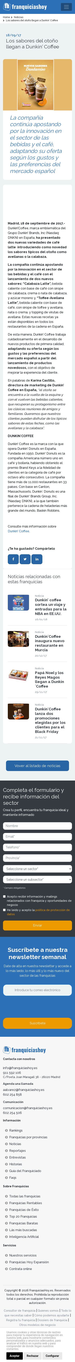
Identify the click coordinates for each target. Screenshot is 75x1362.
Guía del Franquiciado (23, 1171)
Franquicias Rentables (23, 1203)
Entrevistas (15, 1157)
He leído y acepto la (38, 912)
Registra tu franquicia (20, 1320)
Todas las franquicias (22, 1196)
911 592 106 (12, 1073)
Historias (13, 1164)
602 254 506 (12, 1113)
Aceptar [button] (15, 1355)
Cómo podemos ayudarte (51, 1315)
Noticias (13, 1144)
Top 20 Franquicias (21, 1216)
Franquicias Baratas (21, 1223)
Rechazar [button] (33, 1355)
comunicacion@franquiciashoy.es (27, 1108)
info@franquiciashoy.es (20, 1068)
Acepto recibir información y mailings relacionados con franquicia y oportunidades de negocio (39, 900)
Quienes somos (48, 1310)
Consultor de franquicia (19, 1310)
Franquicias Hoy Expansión (27, 1262)
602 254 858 (12, 1094)
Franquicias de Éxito (22, 1210)
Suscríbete (37, 1023)
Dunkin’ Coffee (18, 531)
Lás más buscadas (21, 1230)
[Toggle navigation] (66, 7)
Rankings (14, 1130)
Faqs (10, 1178)
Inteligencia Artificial (22, 1237)
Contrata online (18, 1269)
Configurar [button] (52, 1355)
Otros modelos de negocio (37, 1325)
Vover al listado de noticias (37, 766)
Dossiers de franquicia (52, 1320)
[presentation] (33, 1007)
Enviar (37, 925)
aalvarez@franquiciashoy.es (23, 1090)
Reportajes (15, 1151)
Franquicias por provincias (26, 1137)
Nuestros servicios (21, 1255)
